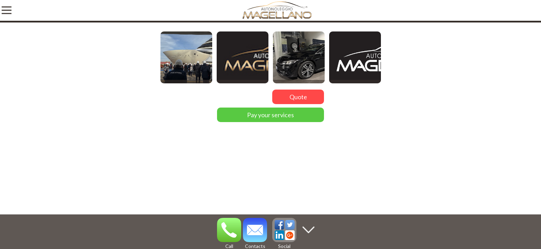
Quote (298, 97)
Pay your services (270, 115)
